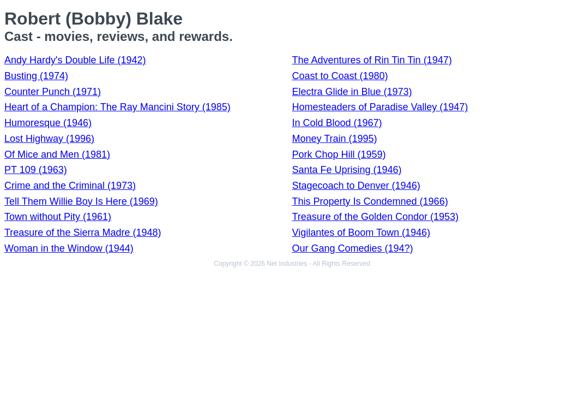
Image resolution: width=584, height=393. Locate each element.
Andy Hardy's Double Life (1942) (75, 60)
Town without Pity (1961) (57, 216)
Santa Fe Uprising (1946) (347, 169)
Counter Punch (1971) (52, 91)
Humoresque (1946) (48, 122)
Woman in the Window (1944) (69, 248)
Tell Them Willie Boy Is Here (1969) (81, 201)
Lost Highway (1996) (49, 138)
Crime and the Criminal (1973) (70, 185)
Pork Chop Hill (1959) (339, 154)
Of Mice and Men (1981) (57, 154)
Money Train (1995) (334, 138)
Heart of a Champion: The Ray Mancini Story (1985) (117, 107)
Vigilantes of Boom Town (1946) (361, 232)
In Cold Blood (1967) (337, 122)
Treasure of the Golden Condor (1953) (375, 216)
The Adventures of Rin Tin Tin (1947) (372, 60)
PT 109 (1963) (35, 169)
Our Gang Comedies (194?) (352, 248)
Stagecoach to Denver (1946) (356, 185)
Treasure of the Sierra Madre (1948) (82, 232)
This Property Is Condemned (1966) (370, 201)
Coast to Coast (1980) (340, 75)
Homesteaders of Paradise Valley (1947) (380, 107)
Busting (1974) (36, 75)
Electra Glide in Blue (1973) (352, 91)
